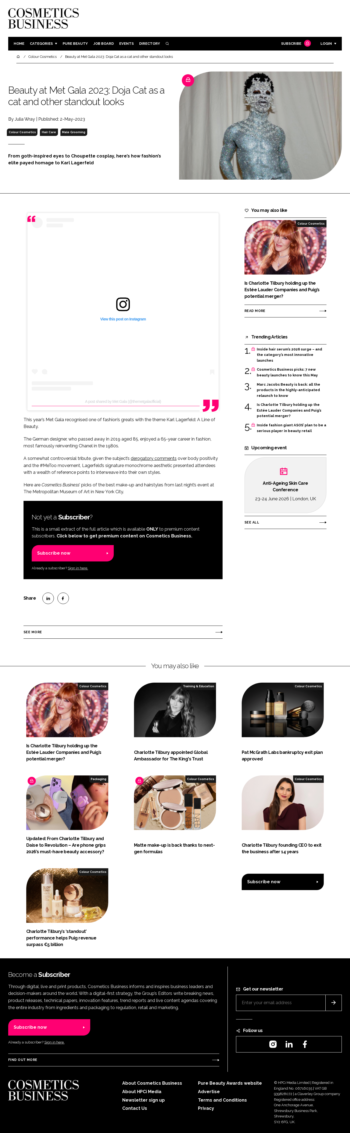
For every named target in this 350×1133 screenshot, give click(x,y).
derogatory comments (154, 458)
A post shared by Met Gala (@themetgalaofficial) (123, 401)
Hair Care (49, 132)
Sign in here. (78, 568)
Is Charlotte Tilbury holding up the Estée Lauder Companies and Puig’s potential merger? (289, 410)
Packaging (98, 779)
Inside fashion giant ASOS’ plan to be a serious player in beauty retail (291, 428)
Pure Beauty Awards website (230, 1083)
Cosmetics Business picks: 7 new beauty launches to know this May (287, 372)
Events (126, 43)
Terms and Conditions (222, 1100)
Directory (149, 43)
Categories (41, 43)
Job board (103, 43)
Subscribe (295, 43)
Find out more (22, 1060)
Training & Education (198, 686)
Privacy (206, 1108)
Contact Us (134, 1108)
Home (19, 43)
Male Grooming (73, 132)
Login (326, 43)
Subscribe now (53, 553)
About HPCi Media (141, 1091)
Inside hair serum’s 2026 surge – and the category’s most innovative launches (289, 355)
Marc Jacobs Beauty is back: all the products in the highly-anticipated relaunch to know (288, 390)
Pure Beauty (75, 43)
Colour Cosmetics (22, 132)
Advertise (209, 1091)
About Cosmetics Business (152, 1083)
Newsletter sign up (143, 1100)
